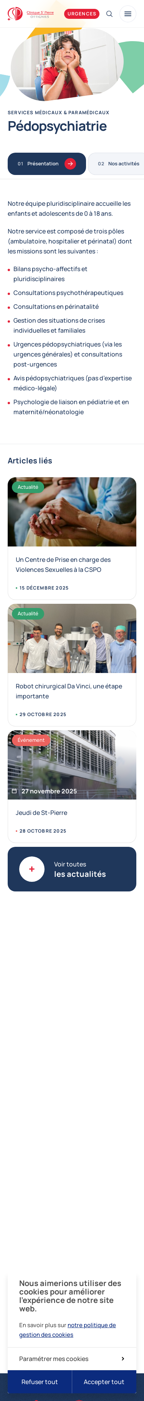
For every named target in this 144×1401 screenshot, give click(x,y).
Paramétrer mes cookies (71, 1358)
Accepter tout (104, 1382)
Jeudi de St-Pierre (41, 812)
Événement (31, 739)
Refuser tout (40, 1382)
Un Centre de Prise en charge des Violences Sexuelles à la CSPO (63, 564)
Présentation (51, 164)
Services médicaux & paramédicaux (58, 112)
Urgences (82, 13)
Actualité (28, 486)
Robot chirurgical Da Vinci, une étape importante (69, 691)
